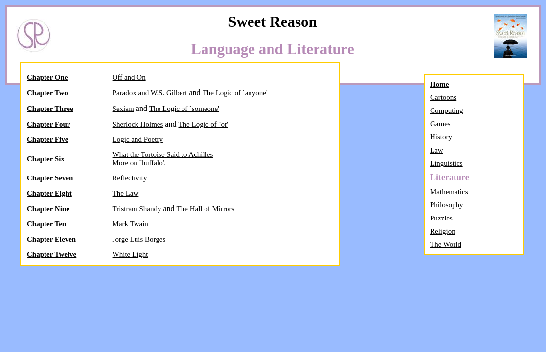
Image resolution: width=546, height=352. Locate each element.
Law (436, 150)
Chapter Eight (49, 193)
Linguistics (446, 163)
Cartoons (443, 97)
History (441, 137)
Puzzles (441, 218)
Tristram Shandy (137, 209)
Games (440, 124)
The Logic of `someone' (184, 108)
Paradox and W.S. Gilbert (150, 93)
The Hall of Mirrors (206, 209)
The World (445, 244)
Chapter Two (47, 93)
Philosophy (446, 205)
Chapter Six (46, 159)
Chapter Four (48, 124)
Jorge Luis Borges (139, 239)
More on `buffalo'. (139, 163)
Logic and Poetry (138, 139)
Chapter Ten (46, 224)
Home (439, 84)
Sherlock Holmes (138, 124)
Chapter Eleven (51, 239)
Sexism (123, 108)
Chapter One (47, 77)
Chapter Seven (50, 178)
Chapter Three (50, 108)
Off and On (129, 77)
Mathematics (449, 192)
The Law (126, 193)
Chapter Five (47, 139)
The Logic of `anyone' (235, 93)
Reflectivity (130, 178)
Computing (446, 110)
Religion (442, 231)
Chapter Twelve (51, 254)
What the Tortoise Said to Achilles (163, 154)
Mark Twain (130, 224)
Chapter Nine (48, 209)
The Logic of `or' (203, 124)
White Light (130, 254)
